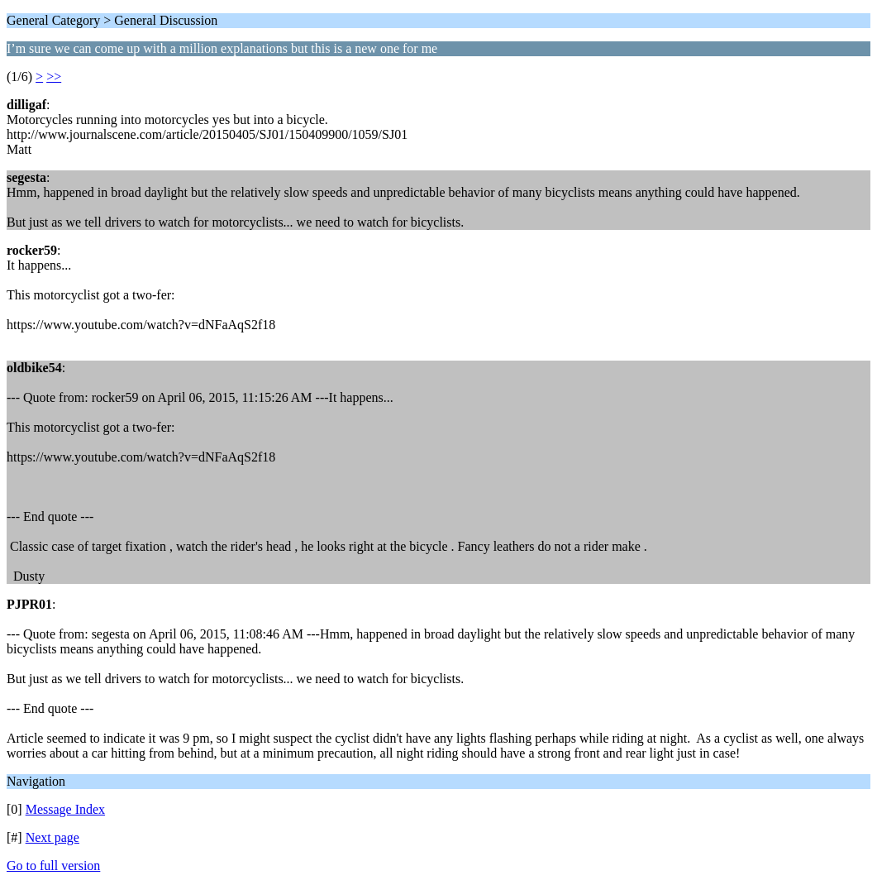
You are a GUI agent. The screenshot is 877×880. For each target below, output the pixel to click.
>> (53, 76)
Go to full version (53, 865)
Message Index (65, 809)
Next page (52, 837)
